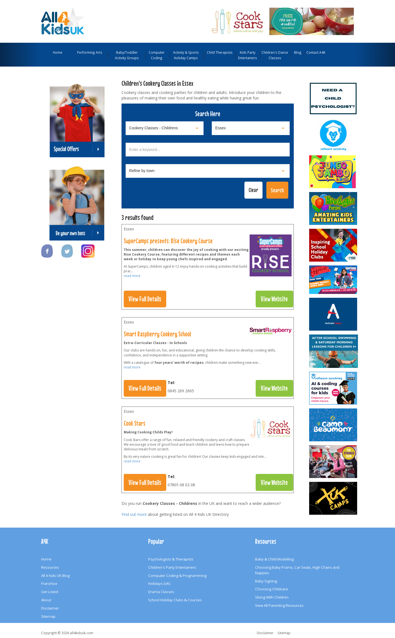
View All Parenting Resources (279, 605)
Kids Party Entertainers (247, 55)
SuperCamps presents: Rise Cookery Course (168, 241)
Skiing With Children (272, 597)
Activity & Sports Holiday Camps (186, 55)
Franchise (49, 583)
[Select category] (165, 128)
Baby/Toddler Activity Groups (127, 55)
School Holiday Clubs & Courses (175, 599)
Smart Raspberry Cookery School (157, 334)
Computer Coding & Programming (177, 575)
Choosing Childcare (271, 588)
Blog (297, 52)
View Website (274, 299)
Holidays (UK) (159, 583)
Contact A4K (315, 52)
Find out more (134, 514)
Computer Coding (157, 55)
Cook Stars (134, 423)
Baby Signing (266, 581)
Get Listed (49, 591)
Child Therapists (220, 52)
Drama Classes (161, 591)
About (46, 599)
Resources (50, 567)
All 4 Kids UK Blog (55, 575)
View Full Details (145, 299)
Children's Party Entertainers (172, 567)
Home (57, 52)
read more (132, 275)
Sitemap (48, 616)
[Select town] (208, 171)
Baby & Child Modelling (274, 559)
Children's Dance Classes (274, 55)
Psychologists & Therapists (170, 559)
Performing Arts (89, 52)
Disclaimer (50, 608)
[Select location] (251, 128)
